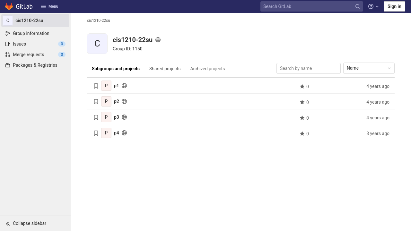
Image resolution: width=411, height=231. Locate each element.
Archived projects (207, 68)
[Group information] (35, 33)
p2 (116, 101)
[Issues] (35, 44)
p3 (116, 117)
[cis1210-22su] (35, 20)
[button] (35, 223)
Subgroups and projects (116, 68)
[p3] (106, 117)
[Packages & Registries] (35, 65)
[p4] (106, 133)
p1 (116, 85)
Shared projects (164, 68)
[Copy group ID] (127, 49)
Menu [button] (49, 6)
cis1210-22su (98, 20)
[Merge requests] (35, 54)
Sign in (394, 6)
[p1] (106, 86)
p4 (116, 132)
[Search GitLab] (312, 7)
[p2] (106, 101)
